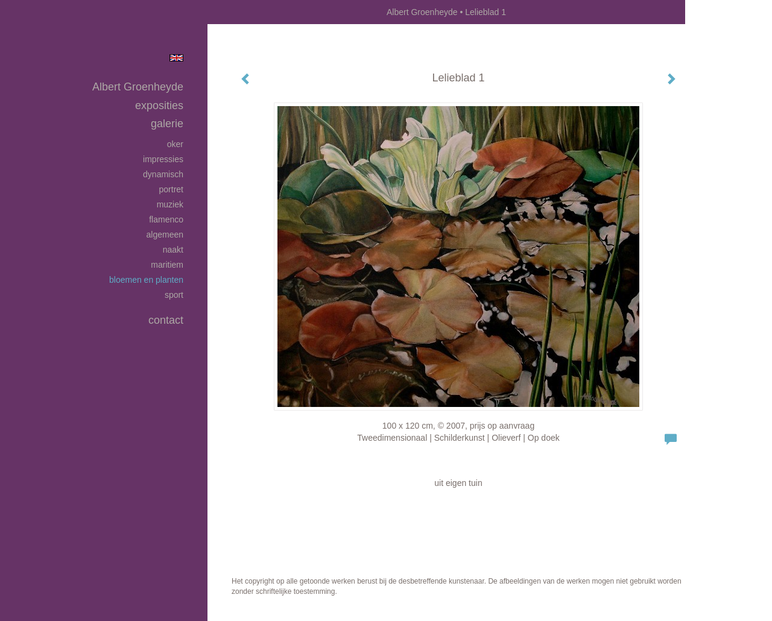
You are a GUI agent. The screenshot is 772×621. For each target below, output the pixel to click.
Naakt (173, 249)
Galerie (167, 124)
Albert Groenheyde (422, 12)
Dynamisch (163, 174)
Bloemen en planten (146, 280)
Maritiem (167, 265)
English (176, 57)
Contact (165, 320)
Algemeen (165, 234)
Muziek (170, 204)
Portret (171, 189)
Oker (175, 144)
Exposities (159, 105)
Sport (174, 295)
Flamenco (166, 219)
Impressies (163, 159)
